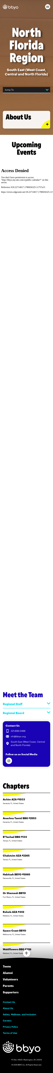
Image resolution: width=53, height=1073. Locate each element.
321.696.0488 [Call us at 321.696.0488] (18, 731)
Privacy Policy (10, 1026)
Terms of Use (10, 1033)
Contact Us (9, 1002)
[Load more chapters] (26, 953)
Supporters (11, 992)
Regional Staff (26, 704)
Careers (7, 1020)
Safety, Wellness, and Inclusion (19, 1014)
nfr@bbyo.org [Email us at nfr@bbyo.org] (18, 736)
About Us (8, 1008)
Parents (8, 985)
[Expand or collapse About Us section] (45, 124)
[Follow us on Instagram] (9, 761)
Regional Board (26, 713)
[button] (47, 6)
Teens (7, 966)
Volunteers (10, 979)
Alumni (8, 973)
